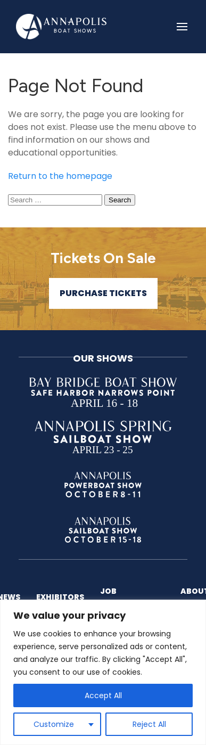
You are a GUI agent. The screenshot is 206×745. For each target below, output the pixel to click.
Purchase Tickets (103, 293)
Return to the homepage (60, 176)
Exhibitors (60, 597)
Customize (54, 724)
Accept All (103, 695)
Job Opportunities (132, 597)
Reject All (149, 724)
